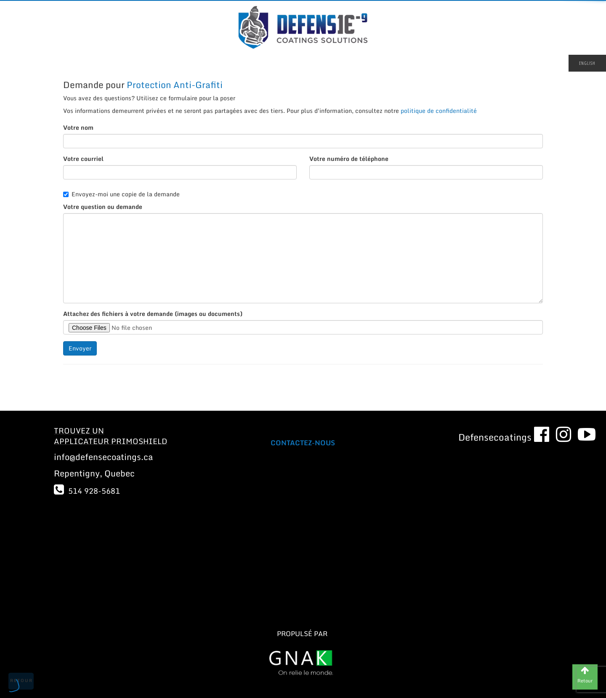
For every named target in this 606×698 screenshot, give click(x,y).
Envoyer (80, 348)
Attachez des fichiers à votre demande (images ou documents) (152, 314)
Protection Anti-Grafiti (175, 85)
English (587, 63)
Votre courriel (83, 159)
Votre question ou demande (102, 207)
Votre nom (78, 127)
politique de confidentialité (439, 110)
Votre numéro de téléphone (348, 159)
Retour (21, 680)
